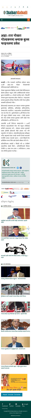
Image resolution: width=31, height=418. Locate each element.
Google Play (25, 405)
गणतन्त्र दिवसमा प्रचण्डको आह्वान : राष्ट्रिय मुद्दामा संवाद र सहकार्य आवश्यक (14, 367)
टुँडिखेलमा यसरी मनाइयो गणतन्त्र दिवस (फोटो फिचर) (13, 296)
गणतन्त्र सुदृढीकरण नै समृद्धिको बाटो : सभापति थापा (13, 349)
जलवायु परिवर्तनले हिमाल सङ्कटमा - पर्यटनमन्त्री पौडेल (13, 279)
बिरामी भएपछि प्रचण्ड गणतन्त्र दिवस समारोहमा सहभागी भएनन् (15, 331)
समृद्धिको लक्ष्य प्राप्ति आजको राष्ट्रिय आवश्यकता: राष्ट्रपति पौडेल (14, 222)
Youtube (17, 405)
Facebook (5, 405)
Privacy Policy (5, 408)
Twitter (11, 405)
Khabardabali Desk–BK (8, 168)
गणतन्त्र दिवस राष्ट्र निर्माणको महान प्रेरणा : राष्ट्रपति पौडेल (14, 314)
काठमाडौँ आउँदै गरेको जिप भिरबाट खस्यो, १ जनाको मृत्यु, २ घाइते (14, 257)
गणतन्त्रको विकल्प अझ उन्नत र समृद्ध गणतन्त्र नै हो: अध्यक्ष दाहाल (14, 239)
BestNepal (18, 415)
